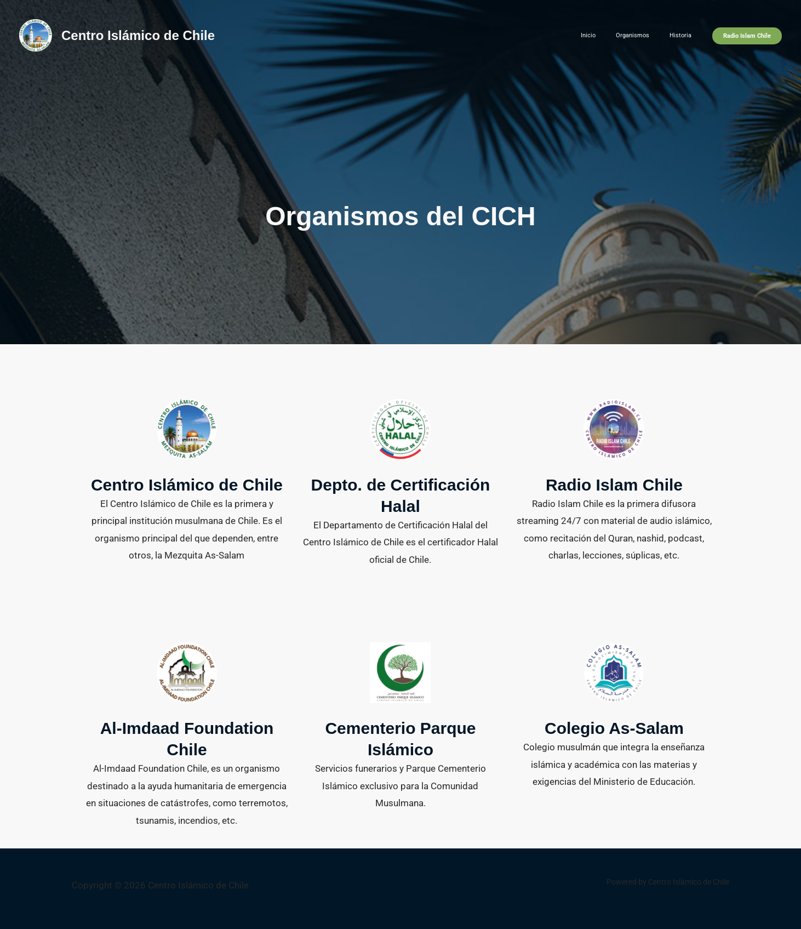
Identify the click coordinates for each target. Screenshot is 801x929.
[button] (747, 35)
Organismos (644, 35)
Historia (684, 35)
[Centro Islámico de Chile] (35, 34)
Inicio (608, 35)
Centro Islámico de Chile (138, 35)
